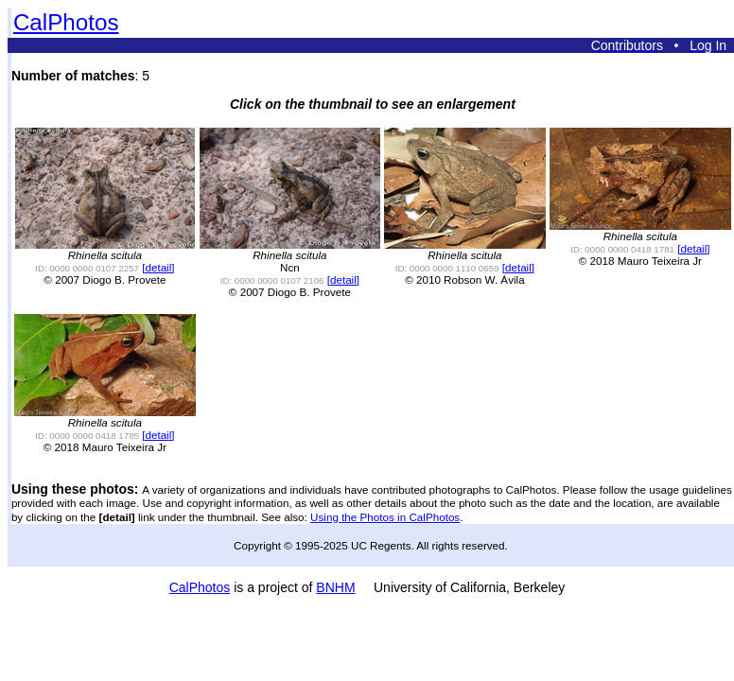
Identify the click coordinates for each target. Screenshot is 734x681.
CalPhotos (66, 22)
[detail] (158, 267)
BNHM (335, 587)
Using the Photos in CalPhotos (385, 517)
